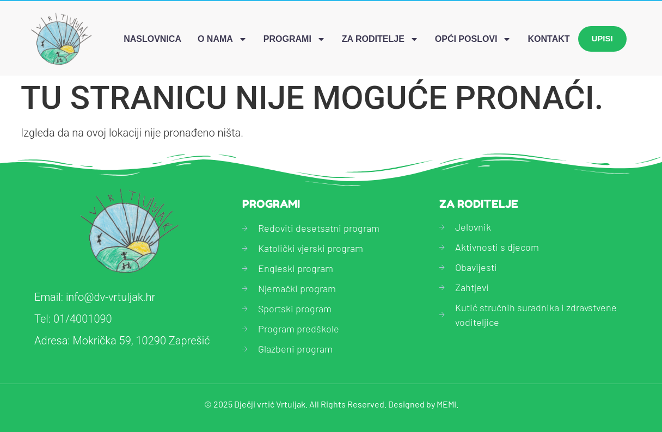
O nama (222, 39)
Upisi (602, 38)
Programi (294, 39)
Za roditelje (380, 39)
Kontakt (548, 39)
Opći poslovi (473, 39)
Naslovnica (152, 39)
